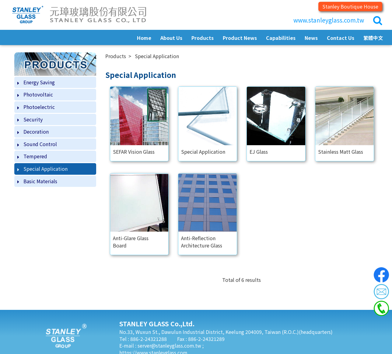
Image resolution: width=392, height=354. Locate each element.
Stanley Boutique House (350, 6)
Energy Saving (39, 82)
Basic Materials (40, 181)
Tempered (35, 156)
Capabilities (281, 37)
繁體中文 (373, 37)
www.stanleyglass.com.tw (328, 20)
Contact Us (340, 37)
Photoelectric (39, 106)
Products (202, 37)
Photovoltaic (38, 94)
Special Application (45, 168)
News (311, 37)
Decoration (36, 131)
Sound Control (40, 144)
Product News (240, 37)
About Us (171, 37)
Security (33, 119)
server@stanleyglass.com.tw (170, 345)
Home (144, 37)
